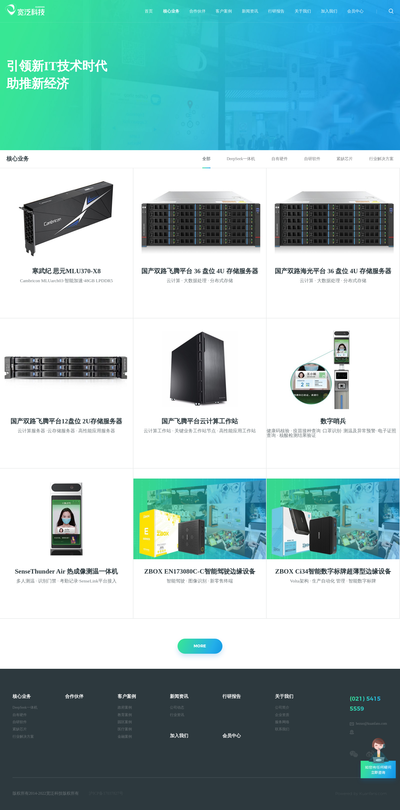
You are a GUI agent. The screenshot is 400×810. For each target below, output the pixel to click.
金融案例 (125, 736)
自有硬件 (279, 159)
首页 (149, 11)
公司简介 (282, 707)
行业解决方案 (381, 159)
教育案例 (125, 715)
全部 (206, 159)
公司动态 (177, 707)
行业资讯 (177, 715)
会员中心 (355, 11)
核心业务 (171, 11)
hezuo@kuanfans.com (371, 723)
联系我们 (282, 729)
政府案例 (125, 707)
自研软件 (312, 159)
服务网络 (282, 722)
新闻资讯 (250, 11)
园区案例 (125, 722)
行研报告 (276, 11)
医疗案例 (125, 729)
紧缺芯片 (344, 159)
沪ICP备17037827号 (106, 793)
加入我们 (329, 11)
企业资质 (282, 715)
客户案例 (224, 11)
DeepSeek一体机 (241, 159)
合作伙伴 (197, 11)
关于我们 (303, 11)
